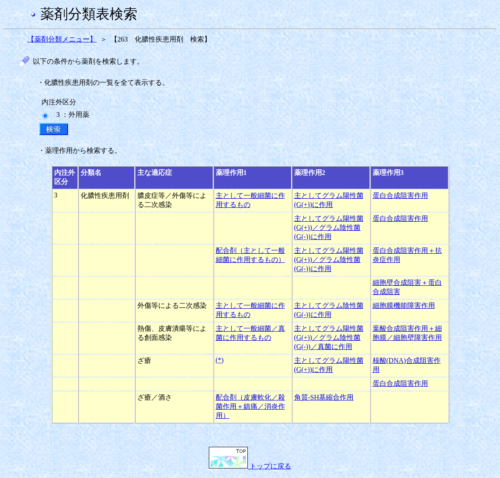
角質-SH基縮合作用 (324, 397)
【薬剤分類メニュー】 (62, 39)
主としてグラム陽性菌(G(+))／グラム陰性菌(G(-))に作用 (329, 227)
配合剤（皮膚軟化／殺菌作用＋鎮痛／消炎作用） (250, 406)
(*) (220, 360)
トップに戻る (250, 466)
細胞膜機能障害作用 (404, 305)
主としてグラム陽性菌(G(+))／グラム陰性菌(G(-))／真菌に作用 (329, 337)
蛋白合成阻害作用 (400, 195)
